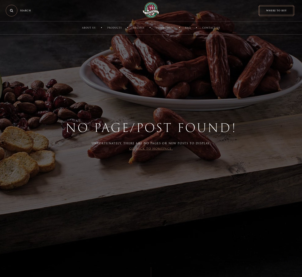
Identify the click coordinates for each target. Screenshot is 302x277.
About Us (89, 28)
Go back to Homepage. (151, 149)
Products (114, 28)
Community (165, 28)
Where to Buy (276, 10)
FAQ (188, 28)
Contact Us (211, 28)
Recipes (138, 28)
